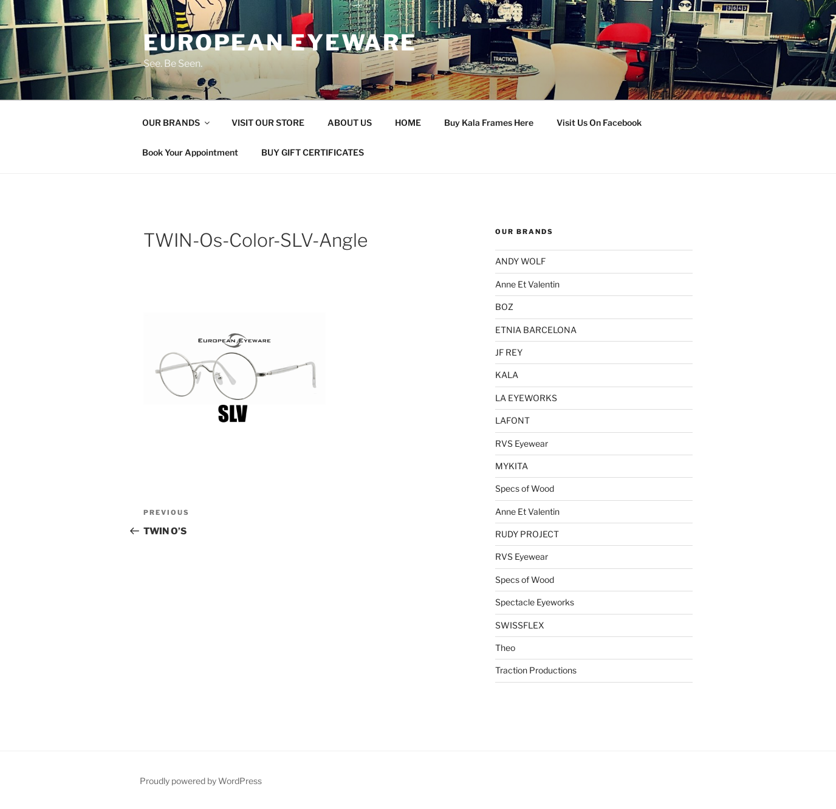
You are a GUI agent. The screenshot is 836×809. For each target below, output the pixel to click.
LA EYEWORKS (526, 398)
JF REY (508, 352)
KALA (506, 375)
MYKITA (511, 466)
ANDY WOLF (520, 261)
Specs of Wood (524, 488)
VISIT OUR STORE (267, 122)
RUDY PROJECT (527, 534)
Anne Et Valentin (527, 284)
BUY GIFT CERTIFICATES (312, 152)
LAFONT (512, 420)
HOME (408, 122)
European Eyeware (280, 42)
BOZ (504, 306)
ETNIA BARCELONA (536, 330)
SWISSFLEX (519, 625)
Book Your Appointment (190, 152)
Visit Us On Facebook (599, 122)
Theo (505, 647)
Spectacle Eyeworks (534, 602)
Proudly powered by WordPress (201, 781)
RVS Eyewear (521, 443)
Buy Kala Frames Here (488, 122)
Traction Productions (536, 670)
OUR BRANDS (176, 122)
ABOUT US (349, 122)
